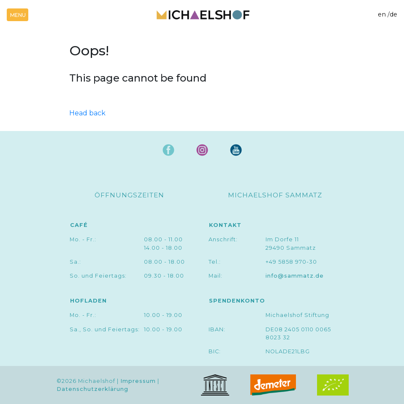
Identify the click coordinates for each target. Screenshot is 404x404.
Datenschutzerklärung (92, 389)
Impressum (138, 381)
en (382, 14)
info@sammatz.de (295, 276)
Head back (87, 113)
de (393, 14)
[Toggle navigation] (17, 14)
